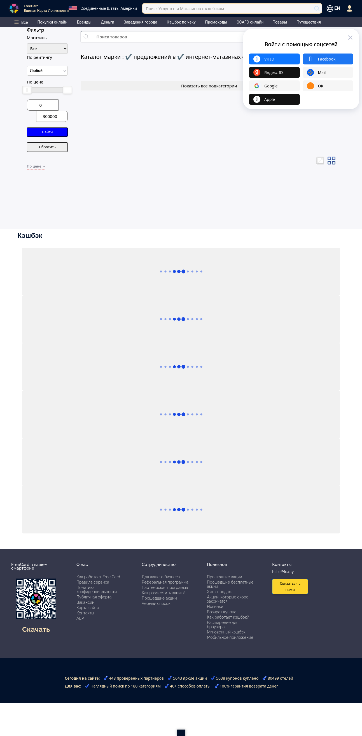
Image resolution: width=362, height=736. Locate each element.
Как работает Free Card (98, 577)
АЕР (80, 618)
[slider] (27, 90)
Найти (47, 131)
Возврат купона (221, 612)
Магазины (37, 37)
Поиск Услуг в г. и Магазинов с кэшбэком (185, 8)
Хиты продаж (219, 591)
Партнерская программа (165, 587)
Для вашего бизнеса (161, 577)
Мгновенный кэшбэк (226, 632)
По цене (35, 82)
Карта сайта (87, 607)
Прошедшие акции (159, 598)
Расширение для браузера (222, 624)
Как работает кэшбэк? (228, 617)
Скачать (36, 629)
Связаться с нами (290, 586)
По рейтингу (39, 57)
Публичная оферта (93, 597)
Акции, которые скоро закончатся (227, 599)
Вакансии (85, 602)
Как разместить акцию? (163, 593)
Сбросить (47, 146)
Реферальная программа (165, 582)
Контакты (85, 613)
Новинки (215, 606)
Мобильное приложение (230, 637)
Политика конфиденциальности (96, 589)
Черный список (156, 603)
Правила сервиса (92, 582)
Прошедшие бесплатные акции (230, 584)
